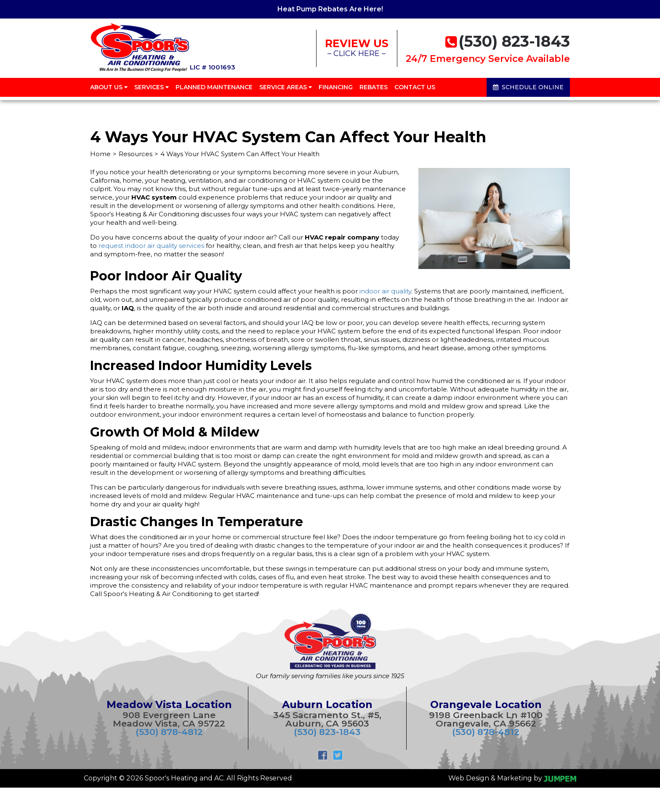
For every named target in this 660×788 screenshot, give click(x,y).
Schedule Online (528, 88)
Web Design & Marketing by (512, 778)
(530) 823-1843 (327, 732)
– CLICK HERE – (357, 48)
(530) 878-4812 (169, 732)
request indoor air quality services (151, 246)
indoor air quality (385, 291)
